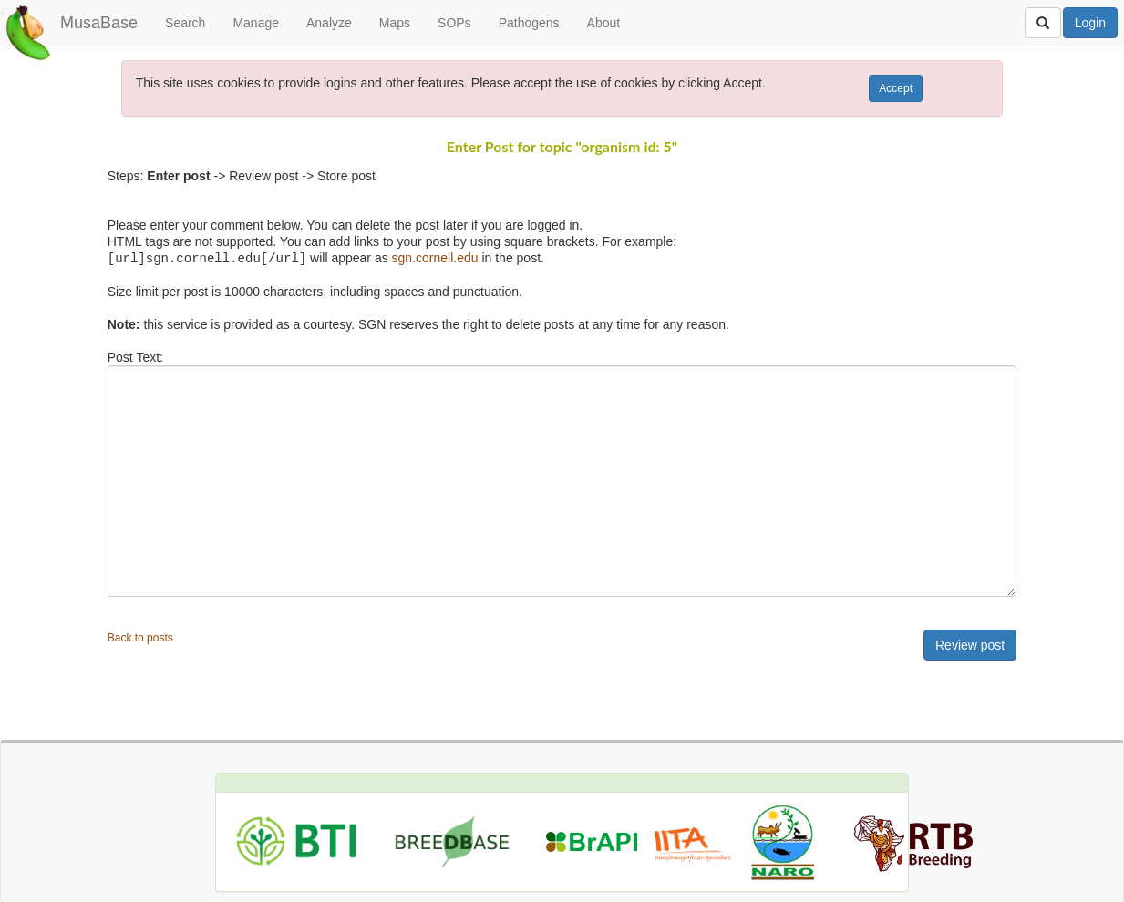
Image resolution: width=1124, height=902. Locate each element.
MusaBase (99, 23)
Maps (394, 22)
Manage (255, 22)
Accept (896, 88)
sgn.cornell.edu (435, 258)
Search (185, 22)
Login (1090, 22)
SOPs (454, 22)
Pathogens (529, 22)
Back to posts (140, 636)
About (604, 22)
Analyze (329, 22)
